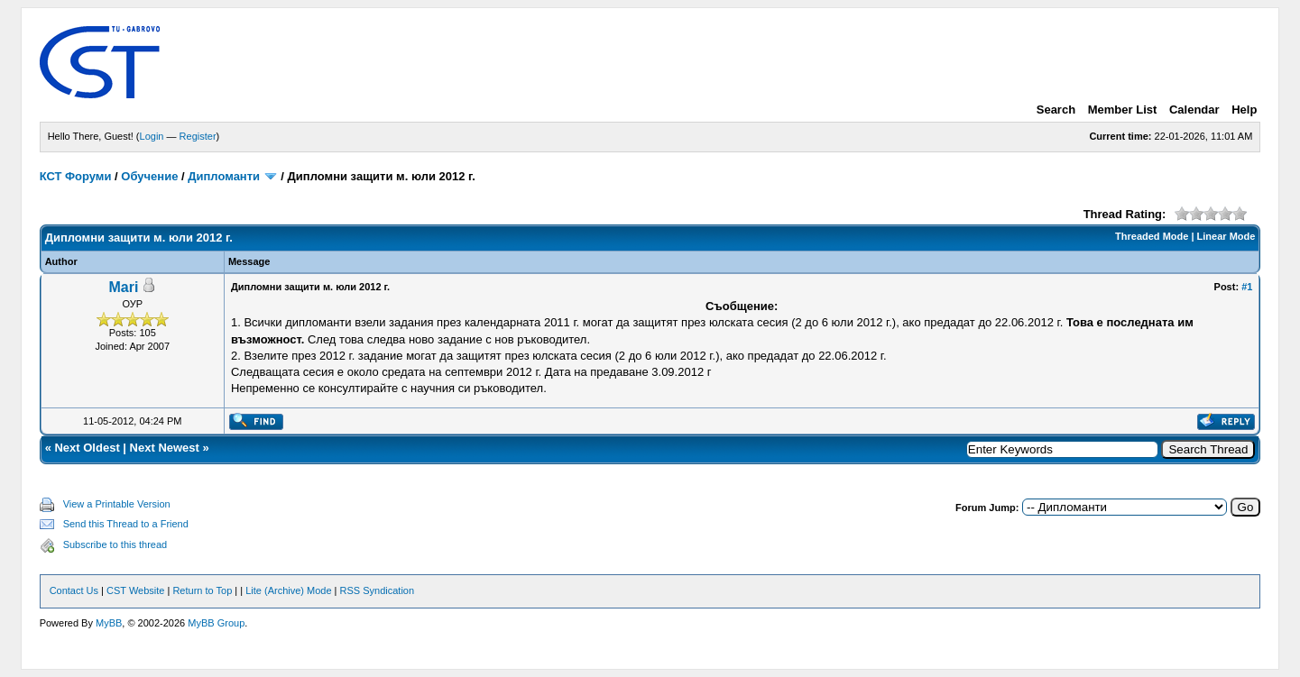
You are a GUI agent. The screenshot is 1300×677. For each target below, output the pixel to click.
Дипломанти (224, 176)
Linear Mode (1226, 236)
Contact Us (74, 590)
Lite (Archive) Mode (288, 590)
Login (152, 136)
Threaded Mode (1151, 236)
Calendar (1194, 109)
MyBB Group (216, 623)
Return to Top (202, 590)
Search (1056, 109)
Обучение (149, 176)
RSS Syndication (377, 590)
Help (1244, 109)
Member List (1122, 109)
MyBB (109, 623)
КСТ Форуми (76, 176)
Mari (124, 287)
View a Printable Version (117, 504)
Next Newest (164, 447)
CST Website (135, 590)
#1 (1246, 286)
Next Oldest (86, 447)
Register (198, 136)
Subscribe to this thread (115, 544)
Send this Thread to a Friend (126, 523)
